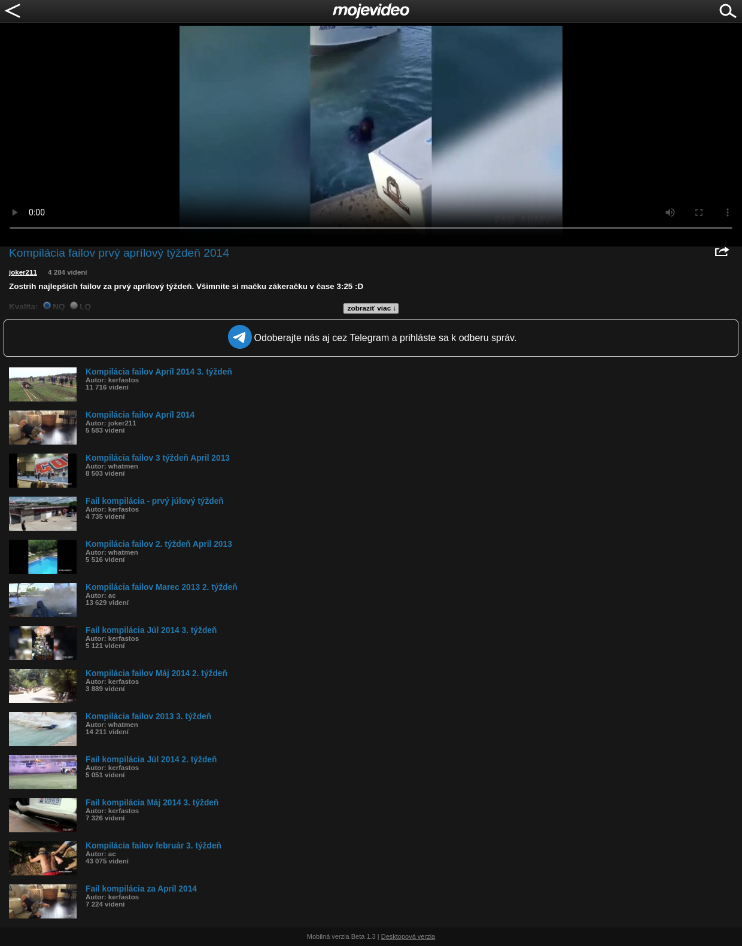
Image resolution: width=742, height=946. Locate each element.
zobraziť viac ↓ (372, 308)
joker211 (23, 272)
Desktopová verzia (408, 936)
